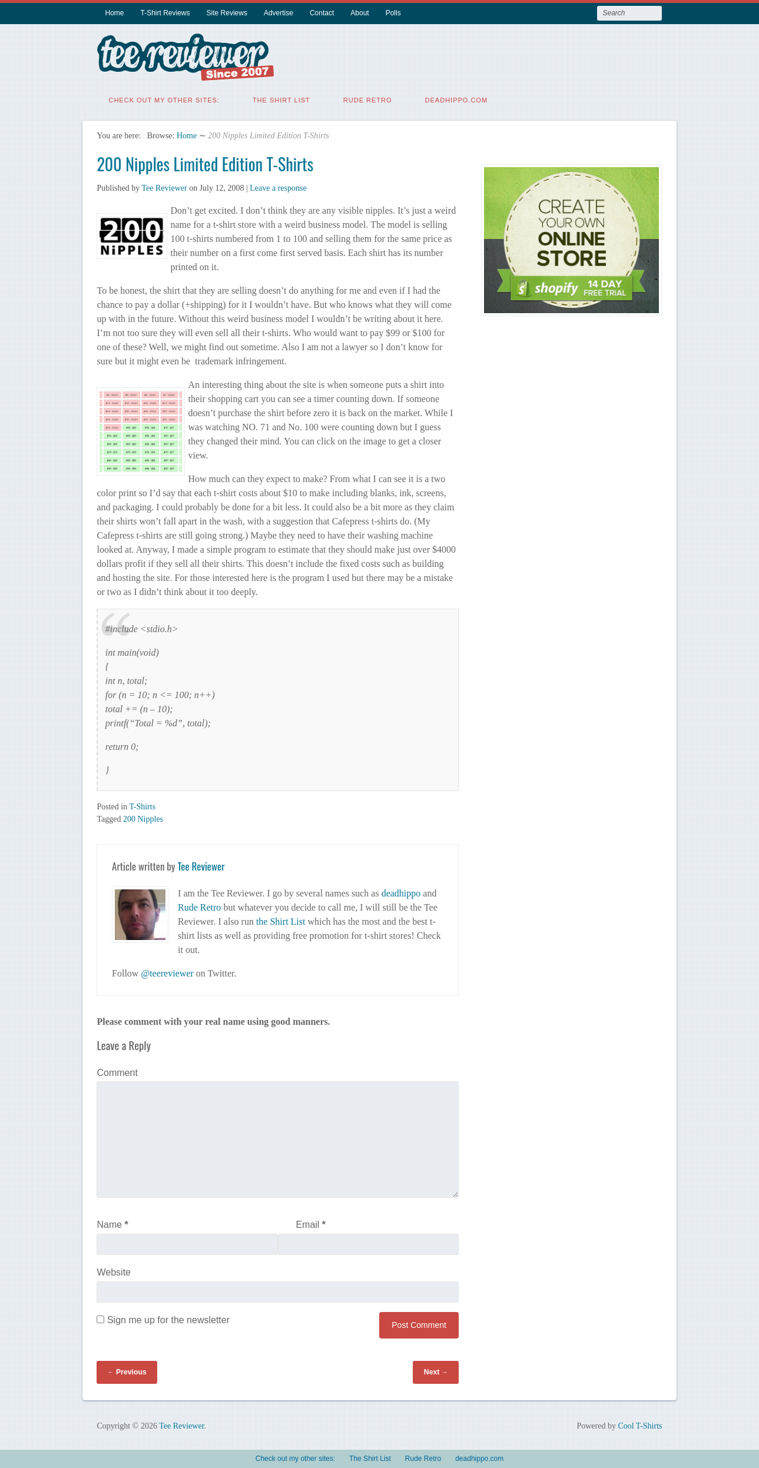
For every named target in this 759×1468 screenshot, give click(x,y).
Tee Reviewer (164, 185)
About (359, 13)
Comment (117, 1070)
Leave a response (278, 185)
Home (114, 13)
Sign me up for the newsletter (163, 1317)
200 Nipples (143, 816)
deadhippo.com (456, 97)
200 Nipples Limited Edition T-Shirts (205, 161)
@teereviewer (167, 970)
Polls (393, 13)
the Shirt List (281, 919)
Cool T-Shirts (640, 1423)
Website (114, 1269)
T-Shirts (142, 803)
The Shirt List (281, 97)
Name (112, 1222)
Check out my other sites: (163, 97)
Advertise (278, 13)
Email (311, 1222)
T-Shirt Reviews (165, 13)
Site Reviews (227, 13)
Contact (322, 13)
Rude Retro (367, 97)
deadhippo (401, 890)
